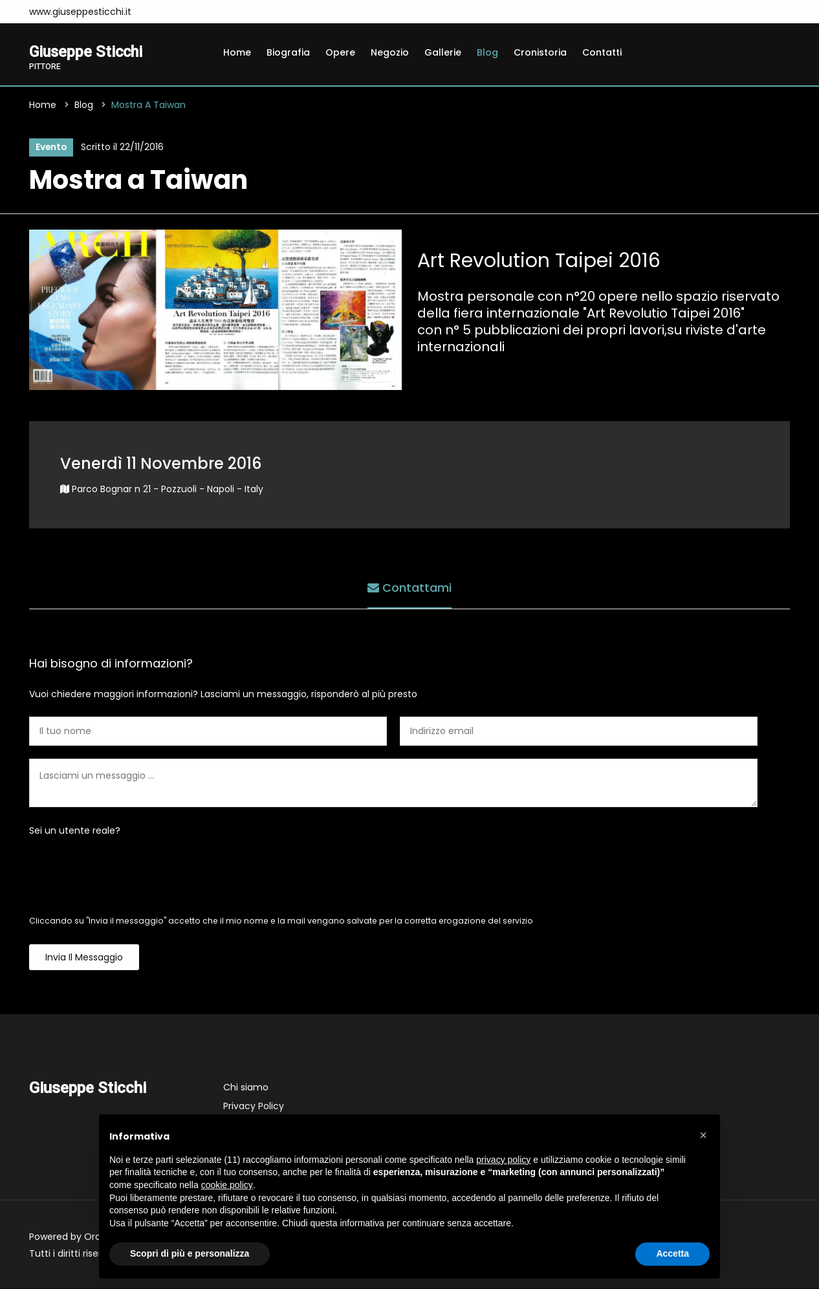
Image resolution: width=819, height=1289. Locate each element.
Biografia (288, 52)
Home (237, 52)
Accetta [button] (672, 1253)
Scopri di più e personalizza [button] (189, 1253)
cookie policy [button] (227, 1185)
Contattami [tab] (409, 588)
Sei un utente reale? (74, 831)
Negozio (390, 52)
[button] (703, 1135)
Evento (50, 148)
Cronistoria (540, 52)
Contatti (602, 52)
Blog (487, 52)
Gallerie (442, 52)
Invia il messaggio (84, 958)
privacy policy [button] (503, 1159)
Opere (340, 52)
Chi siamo (245, 1088)
